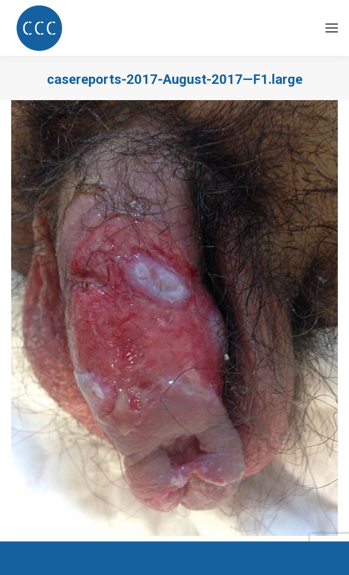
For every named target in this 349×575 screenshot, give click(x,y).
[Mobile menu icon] (332, 28)
